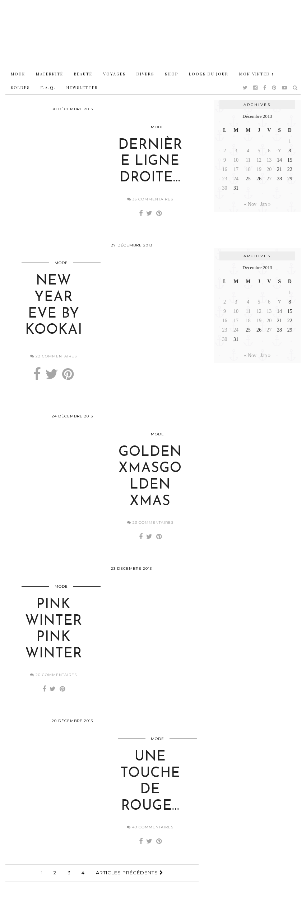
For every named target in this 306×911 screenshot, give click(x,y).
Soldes (20, 87)
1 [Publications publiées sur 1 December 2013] (289, 141)
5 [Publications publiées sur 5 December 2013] (259, 150)
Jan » (265, 204)
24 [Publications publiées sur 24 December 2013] (235, 178)
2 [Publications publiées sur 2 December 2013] (224, 150)
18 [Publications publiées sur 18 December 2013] (248, 169)
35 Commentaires (150, 201)
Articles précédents (129, 884)
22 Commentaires (53, 360)
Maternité (49, 74)
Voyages (114, 74)
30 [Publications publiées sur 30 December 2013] (224, 188)
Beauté (83, 74)
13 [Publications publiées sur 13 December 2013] (269, 160)
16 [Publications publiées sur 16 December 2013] (224, 169)
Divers (145, 74)
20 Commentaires (53, 683)
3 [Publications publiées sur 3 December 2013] (236, 150)
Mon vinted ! (256, 74)
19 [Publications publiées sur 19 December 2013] (258, 169)
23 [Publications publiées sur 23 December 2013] (224, 178)
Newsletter (82, 87)
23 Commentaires (150, 529)
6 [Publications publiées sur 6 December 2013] (269, 150)
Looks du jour (208, 74)
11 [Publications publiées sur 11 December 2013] (248, 160)
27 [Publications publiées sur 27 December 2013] (269, 178)
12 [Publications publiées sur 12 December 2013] (258, 160)
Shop (171, 74)
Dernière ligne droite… (150, 163)
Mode (18, 74)
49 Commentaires (150, 838)
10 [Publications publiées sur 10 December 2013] (235, 160)
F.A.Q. (48, 87)
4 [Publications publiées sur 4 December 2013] (248, 150)
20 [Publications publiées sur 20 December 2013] (269, 169)
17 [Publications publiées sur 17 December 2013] (235, 169)
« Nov (250, 204)
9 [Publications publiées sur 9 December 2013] (224, 160)
